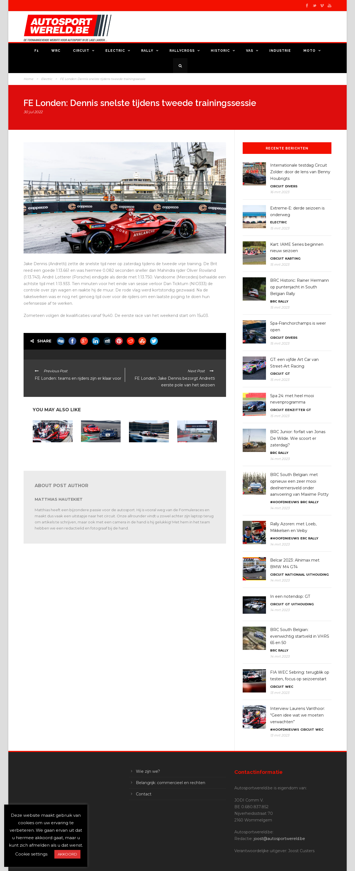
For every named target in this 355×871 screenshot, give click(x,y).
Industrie (280, 51)
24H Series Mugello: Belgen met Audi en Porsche (97, 451)
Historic (220, 51)
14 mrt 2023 (280, 459)
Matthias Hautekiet (59, 499)
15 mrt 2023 (279, 228)
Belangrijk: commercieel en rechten (170, 782)
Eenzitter (295, 410)
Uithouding (317, 575)
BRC (273, 301)
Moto (309, 51)
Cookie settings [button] (31, 854)
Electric (115, 51)
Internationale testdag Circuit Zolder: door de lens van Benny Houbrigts (194, 453)
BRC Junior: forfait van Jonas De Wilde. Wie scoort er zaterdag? (297, 438)
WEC (289, 687)
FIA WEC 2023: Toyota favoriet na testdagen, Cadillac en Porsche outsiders (147, 453)
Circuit (81, 51)
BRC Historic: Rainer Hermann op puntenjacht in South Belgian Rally (299, 287)
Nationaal (295, 575)
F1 (36, 51)
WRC (55, 51)
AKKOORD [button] (67, 854)
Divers (291, 186)
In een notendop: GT (290, 596)
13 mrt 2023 (279, 693)
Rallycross (182, 51)
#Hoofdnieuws (284, 502)
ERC (303, 538)
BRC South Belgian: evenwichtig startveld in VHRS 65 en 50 (299, 636)
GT (287, 374)
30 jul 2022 (33, 112)
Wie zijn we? (148, 771)
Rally (147, 51)
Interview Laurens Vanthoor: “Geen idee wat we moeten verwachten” (49, 453)
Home (28, 79)
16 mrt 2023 (279, 192)
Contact (143, 794)
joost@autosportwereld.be (279, 838)
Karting (292, 258)
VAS (249, 51)
